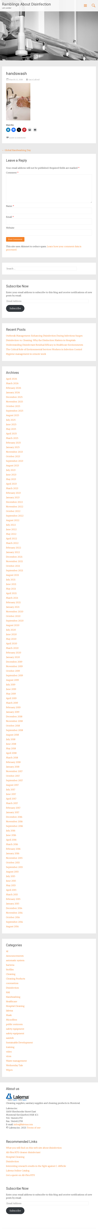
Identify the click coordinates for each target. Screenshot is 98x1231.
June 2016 (11, 835)
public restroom (14, 1024)
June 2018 (11, 744)
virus (8, 1056)
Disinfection (12, 987)
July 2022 (11, 524)
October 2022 (13, 511)
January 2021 (12, 607)
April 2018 (11, 753)
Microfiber (11, 1019)
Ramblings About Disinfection (26, 4)
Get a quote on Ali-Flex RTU (20, 1175)
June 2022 (11, 529)
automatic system (15, 960)
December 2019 (14, 661)
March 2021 (12, 598)
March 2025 (12, 438)
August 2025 (12, 415)
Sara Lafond (33, 79)
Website (10, 227)
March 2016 (12, 844)
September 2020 (14, 620)
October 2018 (13, 725)
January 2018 (12, 766)
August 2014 (12, 926)
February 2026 (13, 388)
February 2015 (13, 899)
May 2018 (11, 748)
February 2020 (13, 652)
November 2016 (14, 821)
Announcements (15, 955)
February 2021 (13, 602)
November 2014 (14, 912)
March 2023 (12, 488)
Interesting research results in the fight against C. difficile (36, 1166)
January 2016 (12, 853)
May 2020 (11, 639)
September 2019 (14, 675)
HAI (8, 992)
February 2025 (13, 442)
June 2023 (11, 474)
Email (10, 217)
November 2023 (14, 451)
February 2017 (13, 807)
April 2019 (11, 698)
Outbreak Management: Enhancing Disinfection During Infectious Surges (44, 335)
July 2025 (11, 420)
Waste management (16, 1060)
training (10, 1047)
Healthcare (11, 1001)
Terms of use (34, 1127)
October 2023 (13, 456)
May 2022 (11, 534)
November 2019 (14, 666)
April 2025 (11, 433)
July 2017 (10, 789)
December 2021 (14, 556)
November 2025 (14, 401)
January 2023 (12, 497)
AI (7, 951)
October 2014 (13, 917)
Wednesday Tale (14, 1065)
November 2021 (14, 561)
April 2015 (11, 890)
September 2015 (14, 867)
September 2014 (14, 922)
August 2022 (12, 520)
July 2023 (10, 470)
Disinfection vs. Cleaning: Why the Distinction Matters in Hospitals (41, 340)
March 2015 (12, 894)
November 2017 (14, 771)
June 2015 (11, 880)
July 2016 (10, 830)
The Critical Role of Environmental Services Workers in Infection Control (44, 349)
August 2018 (12, 734)
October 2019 (13, 671)
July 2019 (10, 684)
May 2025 (11, 429)
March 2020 (12, 648)
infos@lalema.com (23, 1124)
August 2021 (12, 575)
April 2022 (11, 538)
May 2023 (11, 479)
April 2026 (11, 378)
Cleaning (10, 974)
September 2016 (14, 826)
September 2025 (14, 410)
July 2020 (11, 629)
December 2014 (14, 908)
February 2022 (13, 547)
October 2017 (13, 775)
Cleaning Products (15, 978)
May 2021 (11, 588)
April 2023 (11, 483)
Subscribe (15, 308)
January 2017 (12, 812)
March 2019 (12, 702)
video (9, 1051)
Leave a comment (17, 138)
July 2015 (10, 876)
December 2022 (14, 502)
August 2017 (12, 785)
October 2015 (13, 862)
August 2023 (12, 465)
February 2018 (13, 762)
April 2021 (11, 593)
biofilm (10, 969)
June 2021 (11, 584)
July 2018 (10, 739)
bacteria (10, 965)
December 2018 (14, 716)
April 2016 (11, 839)
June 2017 (11, 794)
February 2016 (13, 849)
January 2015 (12, 903)
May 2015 (11, 885)
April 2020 (11, 643)
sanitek (10, 1038)
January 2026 (13, 392)
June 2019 (11, 689)
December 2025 (14, 397)
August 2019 (12, 680)
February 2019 (13, 707)
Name (10, 206)
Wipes (9, 1070)
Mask (9, 1015)
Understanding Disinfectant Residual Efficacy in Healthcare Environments (44, 344)
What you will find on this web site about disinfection (34, 1147)
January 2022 (13, 552)
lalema (9, 1010)
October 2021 (13, 566)
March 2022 (12, 543)
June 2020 (11, 634)
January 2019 (12, 712)
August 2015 (12, 871)
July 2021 (10, 579)
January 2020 (13, 657)
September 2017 (14, 780)
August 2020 (12, 625)
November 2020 (14, 611)
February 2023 (13, 493)
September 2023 (14, 461)
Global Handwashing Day (16, 150)
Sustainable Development (19, 1042)
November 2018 (14, 721)
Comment (12, 172)
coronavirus (12, 983)
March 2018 (12, 757)
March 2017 (12, 803)
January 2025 (13, 447)
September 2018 (14, 730)
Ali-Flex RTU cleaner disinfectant (23, 1152)
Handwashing (13, 997)
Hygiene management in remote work (26, 354)
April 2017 (11, 798)
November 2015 (14, 858)
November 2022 (14, 506)
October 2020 (13, 616)
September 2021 (14, 570)
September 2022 (14, 515)
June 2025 (11, 424)
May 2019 (11, 693)
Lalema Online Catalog (18, 1170)
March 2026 (12, 383)
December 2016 (14, 817)
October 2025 (13, 406)
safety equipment (15, 1029)
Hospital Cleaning (15, 1006)
